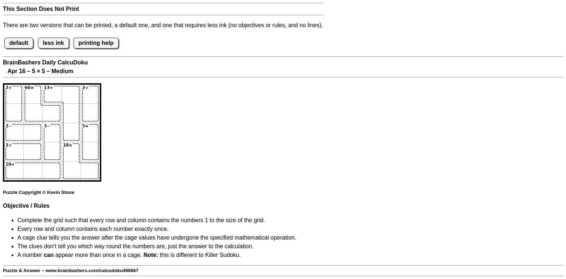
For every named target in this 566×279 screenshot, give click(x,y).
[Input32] (33, 132)
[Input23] (52, 113)
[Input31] (13, 132)
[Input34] (71, 132)
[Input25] (90, 113)
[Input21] (13, 113)
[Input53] (52, 170)
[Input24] (71, 113)
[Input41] (13, 151)
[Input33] (52, 132)
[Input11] (13, 94)
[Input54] (71, 170)
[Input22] (33, 113)
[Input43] (52, 151)
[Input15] (90, 94)
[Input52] (33, 170)
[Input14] (71, 94)
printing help (96, 43)
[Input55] (90, 170)
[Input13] (52, 94)
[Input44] (71, 151)
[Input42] (33, 151)
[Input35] (90, 132)
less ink (53, 43)
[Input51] (13, 170)
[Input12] (33, 94)
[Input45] (90, 151)
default (18, 43)
